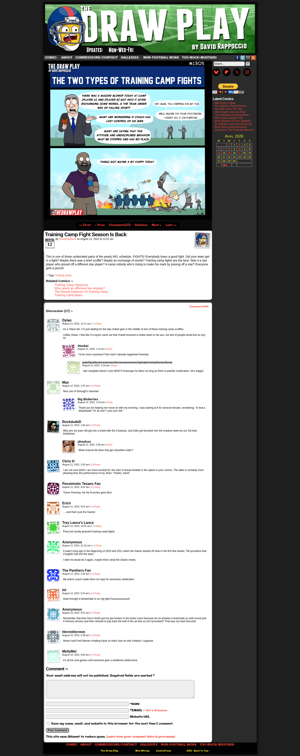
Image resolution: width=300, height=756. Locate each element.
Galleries (130, 57)
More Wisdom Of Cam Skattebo (233, 121)
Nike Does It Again (225, 103)
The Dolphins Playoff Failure (231, 106)
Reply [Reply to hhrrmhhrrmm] (97, 635)
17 (239, 152)
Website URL (140, 717)
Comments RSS (199, 306)
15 (229, 152)
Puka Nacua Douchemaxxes (231, 127)
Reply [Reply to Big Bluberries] (109, 402)
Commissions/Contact (96, 57)
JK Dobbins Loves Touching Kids (233, 124)
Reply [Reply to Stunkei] (109, 349)
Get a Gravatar (156, 710)
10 (239, 148)
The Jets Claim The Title (228, 109)
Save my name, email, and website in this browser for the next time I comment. (112, 724)
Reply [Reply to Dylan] (99, 323)
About (66, 57)
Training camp (63, 275)
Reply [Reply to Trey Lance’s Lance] (99, 526)
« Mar (224, 165)
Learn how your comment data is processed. (141, 737)
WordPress (142, 751)
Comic (51, 57)
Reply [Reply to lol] (97, 593)
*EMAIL (148, 710)
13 (219, 152)
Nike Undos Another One (229, 118)
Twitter (242, 57)
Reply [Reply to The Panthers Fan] (97, 573)
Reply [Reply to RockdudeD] (97, 425)
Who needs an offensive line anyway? (80, 288)
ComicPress (163, 751)
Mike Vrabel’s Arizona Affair (230, 112)
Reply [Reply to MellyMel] (97, 654)
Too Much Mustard (199, 57)
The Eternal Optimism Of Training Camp (81, 291)
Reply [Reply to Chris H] (97, 464)
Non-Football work (161, 57)
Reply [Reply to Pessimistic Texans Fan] (97, 487)
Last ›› (171, 225)
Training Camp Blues (68, 295)
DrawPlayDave (67, 239)
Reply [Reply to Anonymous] (99, 545)
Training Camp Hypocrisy (71, 285)
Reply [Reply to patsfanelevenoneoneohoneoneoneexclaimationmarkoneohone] (114, 365)
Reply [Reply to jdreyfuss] (109, 444)
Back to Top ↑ (202, 751)
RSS (253, 57)
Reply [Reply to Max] (97, 385)
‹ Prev (100, 225)
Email (248, 57)
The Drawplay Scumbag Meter (232, 115)
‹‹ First (85, 225)
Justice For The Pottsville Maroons (234, 129)
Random (141, 225)
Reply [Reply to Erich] (97, 506)
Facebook (237, 57)
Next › (156, 225)
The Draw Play (150, 28)
